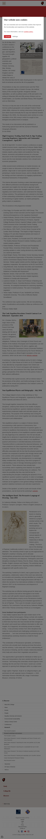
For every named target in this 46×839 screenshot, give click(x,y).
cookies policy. (28, 32)
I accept (7, 36)
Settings (15, 36)
